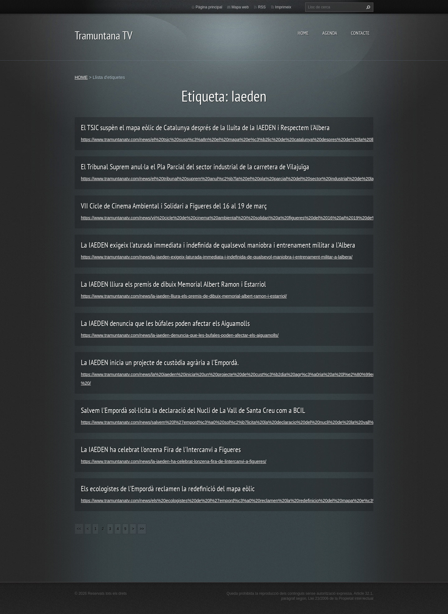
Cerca (367, 7)
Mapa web (240, 7)
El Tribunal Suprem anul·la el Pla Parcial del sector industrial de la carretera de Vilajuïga (195, 167)
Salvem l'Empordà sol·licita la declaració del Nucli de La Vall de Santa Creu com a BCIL (193, 410)
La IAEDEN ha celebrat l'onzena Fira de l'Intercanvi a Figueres (161, 449)
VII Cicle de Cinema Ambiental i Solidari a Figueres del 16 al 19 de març (174, 206)
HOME (303, 33)
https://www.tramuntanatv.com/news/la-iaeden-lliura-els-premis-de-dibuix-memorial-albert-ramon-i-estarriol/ (184, 296)
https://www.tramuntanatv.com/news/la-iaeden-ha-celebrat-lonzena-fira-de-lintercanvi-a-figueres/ (173, 461)
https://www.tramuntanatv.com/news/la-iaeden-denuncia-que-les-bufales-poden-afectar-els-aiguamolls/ (180, 335)
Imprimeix (283, 7)
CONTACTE (360, 33)
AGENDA (329, 33)
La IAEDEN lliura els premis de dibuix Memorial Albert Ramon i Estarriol (173, 284)
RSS (262, 7)
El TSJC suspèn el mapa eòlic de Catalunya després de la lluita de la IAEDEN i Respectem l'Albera (205, 127)
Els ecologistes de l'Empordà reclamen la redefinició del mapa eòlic (168, 488)
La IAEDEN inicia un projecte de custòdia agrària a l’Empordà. (160, 362)
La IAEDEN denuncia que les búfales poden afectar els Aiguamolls (165, 323)
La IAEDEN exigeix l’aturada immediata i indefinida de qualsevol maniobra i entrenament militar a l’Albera (218, 245)
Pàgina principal (209, 7)
